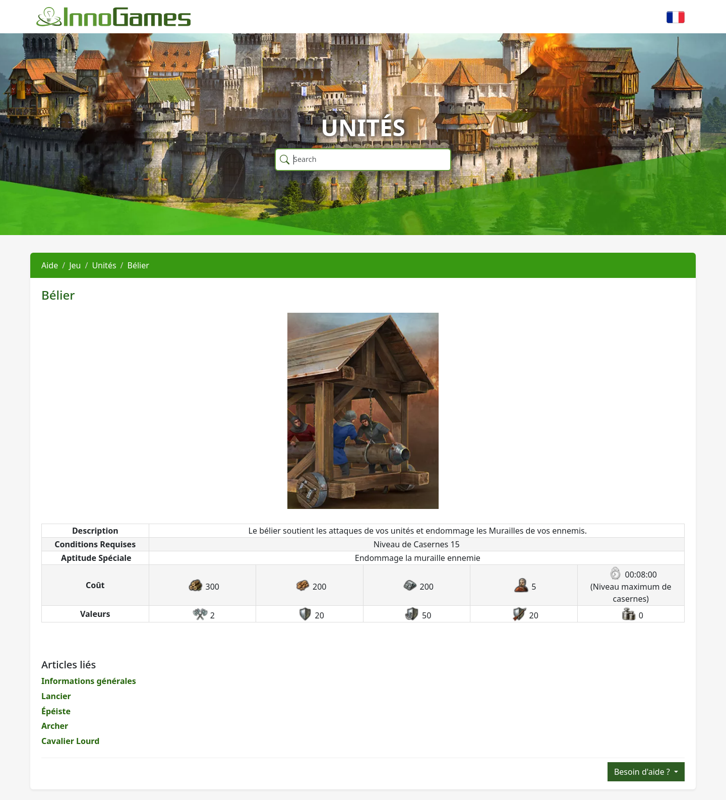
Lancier (56, 696)
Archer (54, 725)
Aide (49, 265)
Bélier (138, 265)
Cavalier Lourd (70, 741)
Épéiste (56, 711)
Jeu (75, 265)
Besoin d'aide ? (643, 771)
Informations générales (88, 681)
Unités (104, 265)
